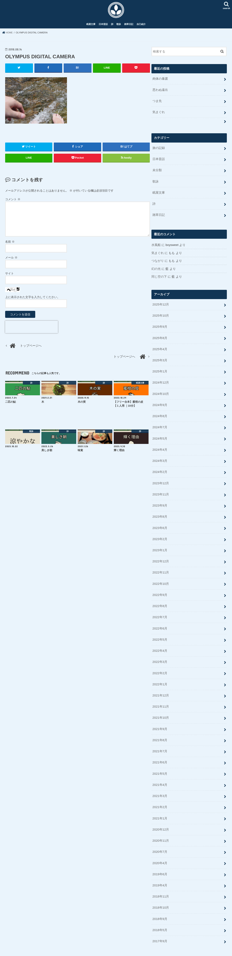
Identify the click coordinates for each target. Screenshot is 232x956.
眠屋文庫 (90, 26)
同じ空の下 (159, 275)
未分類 (157, 170)
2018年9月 (159, 901)
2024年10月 (160, 389)
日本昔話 (103, 26)
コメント (12, 201)
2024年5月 (159, 433)
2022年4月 (159, 640)
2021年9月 (159, 716)
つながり (157, 259)
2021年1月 (159, 803)
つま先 (157, 102)
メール (11, 259)
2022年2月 (159, 662)
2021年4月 (159, 771)
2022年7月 (159, 607)
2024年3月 (159, 455)
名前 (10, 243)
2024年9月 (159, 400)
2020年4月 (159, 847)
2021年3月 (159, 782)
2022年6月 (159, 618)
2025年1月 (159, 368)
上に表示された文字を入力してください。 (32, 299)
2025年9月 (159, 324)
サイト (9, 275)
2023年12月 (160, 477)
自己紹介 (141, 26)
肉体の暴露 (160, 80)
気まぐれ (158, 113)
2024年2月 (159, 466)
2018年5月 (159, 912)
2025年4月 (159, 346)
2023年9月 (159, 498)
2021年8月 (159, 727)
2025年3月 (159, 357)
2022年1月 (159, 673)
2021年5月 (159, 760)
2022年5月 (159, 629)
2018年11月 (160, 880)
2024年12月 (160, 378)
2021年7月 (159, 738)
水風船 (156, 244)
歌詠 (118, 26)
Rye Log (122, 949)
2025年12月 (160, 302)
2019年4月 (159, 869)
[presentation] (31, 329)
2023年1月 (159, 542)
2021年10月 (160, 705)
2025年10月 (160, 313)
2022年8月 (159, 596)
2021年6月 (159, 749)
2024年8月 (159, 411)
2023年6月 (159, 520)
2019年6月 (159, 858)
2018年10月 (160, 891)
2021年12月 (160, 684)
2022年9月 (159, 585)
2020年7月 (159, 836)
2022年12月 (160, 553)
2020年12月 (160, 814)
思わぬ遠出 (160, 91)
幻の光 (156, 267)
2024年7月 (159, 422)
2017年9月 (159, 923)
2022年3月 (159, 651)
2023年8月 (159, 509)
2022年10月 (160, 575)
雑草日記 (128, 26)
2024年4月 (159, 444)
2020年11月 (160, 825)
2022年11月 (160, 564)
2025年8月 (159, 335)
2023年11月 (160, 487)
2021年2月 (159, 793)
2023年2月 (159, 531)
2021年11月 (160, 694)
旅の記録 (158, 148)
